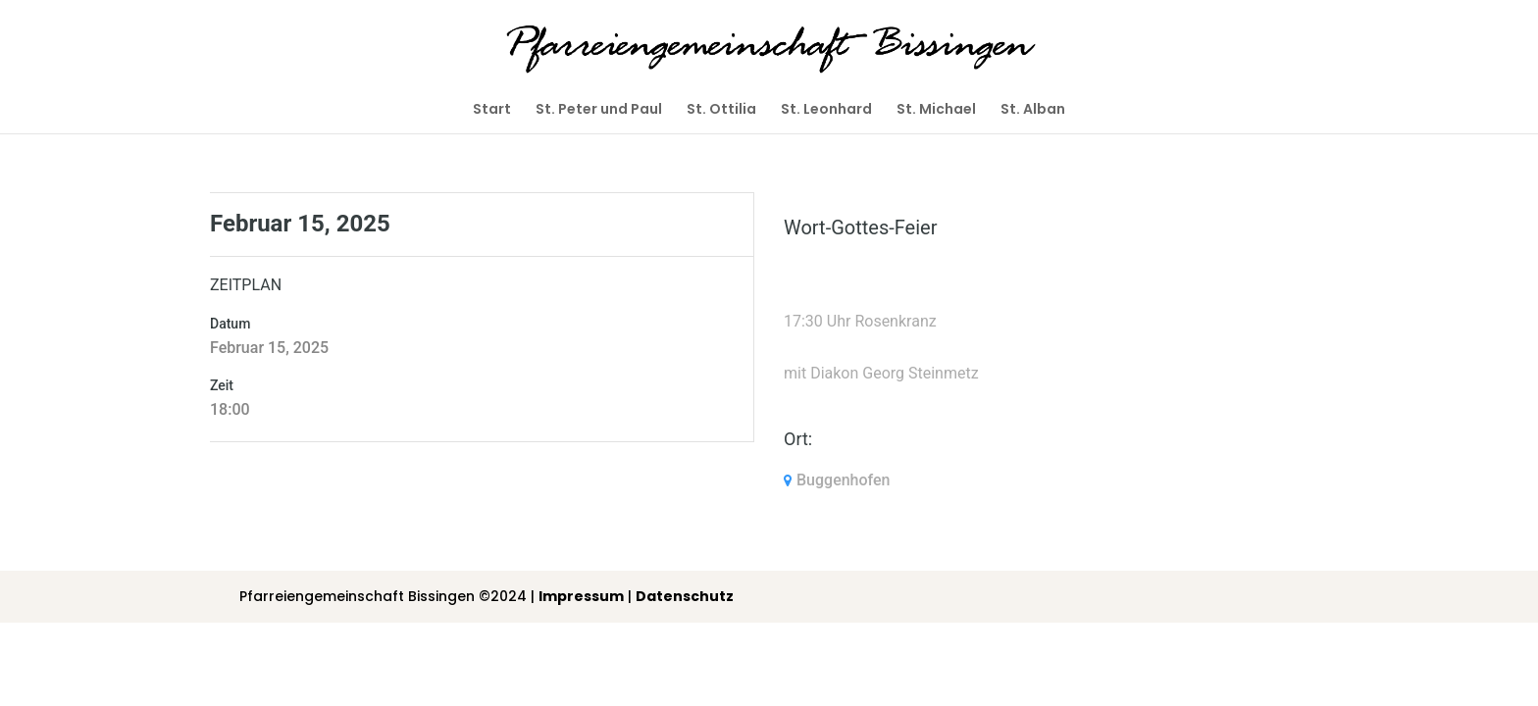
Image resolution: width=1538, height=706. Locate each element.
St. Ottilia (721, 110)
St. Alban (1032, 110)
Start (492, 110)
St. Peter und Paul (599, 110)
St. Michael (936, 110)
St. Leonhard (826, 110)
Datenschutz (685, 596)
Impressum (581, 596)
